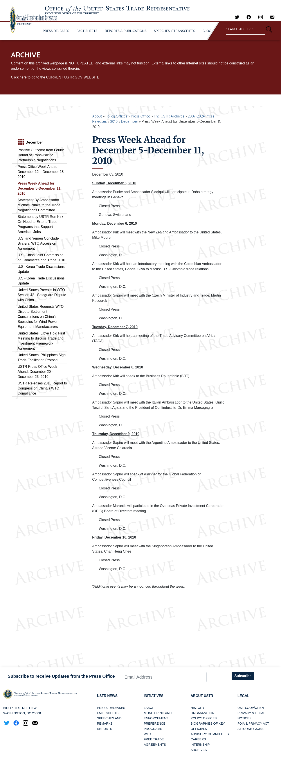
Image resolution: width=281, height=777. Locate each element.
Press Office (140, 116)
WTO (147, 734)
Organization (202, 713)
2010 (114, 121)
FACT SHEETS (87, 31)
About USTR (202, 696)
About (97, 116)
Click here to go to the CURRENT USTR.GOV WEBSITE (55, 77)
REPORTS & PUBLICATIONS (126, 31)
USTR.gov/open (251, 707)
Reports (104, 729)
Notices (245, 718)
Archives (199, 750)
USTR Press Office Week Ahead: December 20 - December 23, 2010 (37, 372)
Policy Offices (116, 116)
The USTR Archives (169, 116)
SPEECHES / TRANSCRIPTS (174, 31)
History (197, 707)
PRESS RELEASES (56, 31)
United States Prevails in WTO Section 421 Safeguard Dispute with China (42, 295)
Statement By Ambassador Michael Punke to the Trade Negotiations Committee (39, 205)
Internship (200, 744)
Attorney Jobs (250, 729)
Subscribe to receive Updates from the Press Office (61, 676)
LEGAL (243, 696)
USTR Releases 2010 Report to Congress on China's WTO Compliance (42, 388)
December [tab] (30, 142)
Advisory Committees (210, 734)
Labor (149, 707)
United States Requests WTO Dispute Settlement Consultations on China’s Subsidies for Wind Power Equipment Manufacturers (41, 317)
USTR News (107, 696)
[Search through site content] (245, 29)
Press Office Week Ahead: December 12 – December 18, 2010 (41, 172)
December (129, 121)
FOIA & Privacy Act (253, 723)
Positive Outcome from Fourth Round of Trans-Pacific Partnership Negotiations (41, 155)
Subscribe (242, 676)
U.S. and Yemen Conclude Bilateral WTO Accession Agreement (38, 243)
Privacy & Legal (251, 713)
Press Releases (111, 707)
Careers (198, 739)
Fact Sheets (108, 713)
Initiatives (154, 696)
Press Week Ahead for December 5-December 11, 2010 (39, 188)
